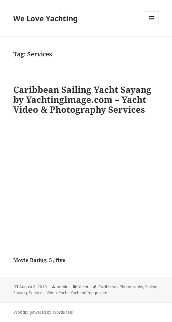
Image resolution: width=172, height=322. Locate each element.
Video (51, 292)
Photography (131, 287)
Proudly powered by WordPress (43, 312)
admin (62, 287)
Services (36, 292)
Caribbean (108, 287)
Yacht (83, 287)
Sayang (20, 292)
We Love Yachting (45, 18)
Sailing (151, 287)
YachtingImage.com (89, 292)
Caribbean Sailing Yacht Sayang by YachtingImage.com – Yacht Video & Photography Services (82, 99)
